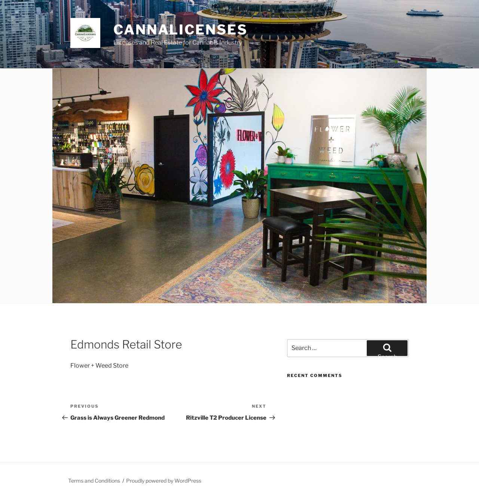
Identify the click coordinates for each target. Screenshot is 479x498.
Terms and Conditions (94, 480)
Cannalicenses (180, 29)
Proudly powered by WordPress (163, 480)
